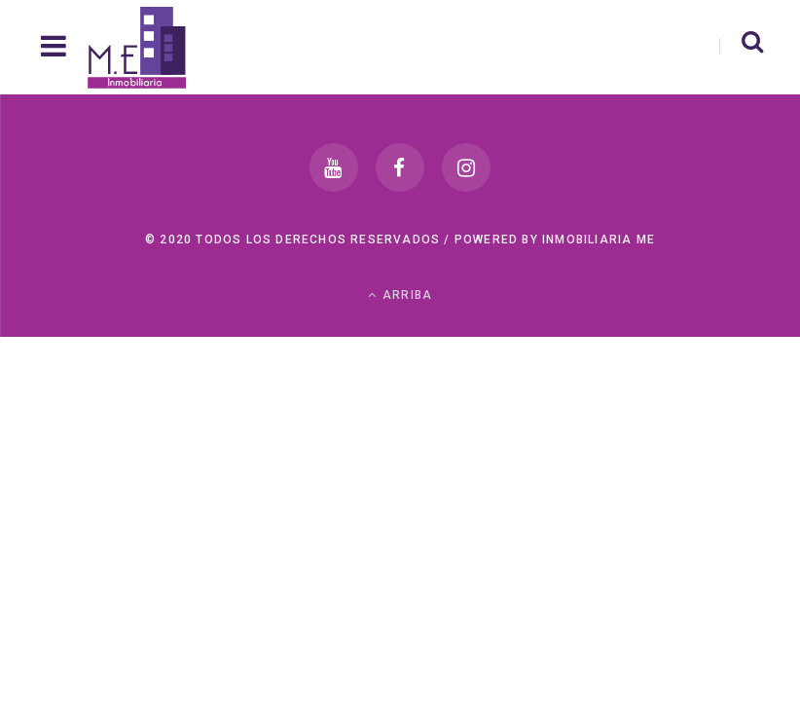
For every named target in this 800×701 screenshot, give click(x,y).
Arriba (400, 295)
